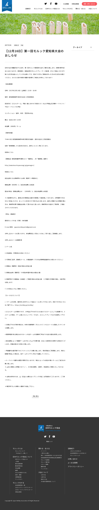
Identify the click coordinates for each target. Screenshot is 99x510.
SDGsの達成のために (21, 472)
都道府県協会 (19, 466)
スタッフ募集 (44, 464)
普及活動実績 (19, 463)
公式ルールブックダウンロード (23, 489)
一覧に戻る (35, 396)
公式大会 (43, 475)
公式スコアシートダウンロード (23, 487)
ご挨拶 (17, 461)
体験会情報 (75, 4)
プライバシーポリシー (76, 466)
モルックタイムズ (75, 455)
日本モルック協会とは (21, 459)
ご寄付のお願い (45, 453)
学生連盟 (17, 468)
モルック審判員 (45, 462)
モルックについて (20, 451)
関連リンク (49, 441)
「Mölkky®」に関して (21, 453)
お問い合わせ (73, 459)
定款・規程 (18, 475)
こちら (11, 152)
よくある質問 (73, 463)
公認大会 (43, 477)
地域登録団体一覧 (20, 485)
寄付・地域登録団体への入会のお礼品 (51, 455)
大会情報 (66, 4)
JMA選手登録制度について (48, 481)
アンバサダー (19, 479)
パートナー (44, 451)
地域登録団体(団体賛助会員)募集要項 (51, 457)
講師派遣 (43, 466)
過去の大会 (44, 479)
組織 (16, 470)
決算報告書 (18, 477)
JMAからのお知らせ (75, 451)
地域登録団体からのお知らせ (78, 453)
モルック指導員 (45, 460)
